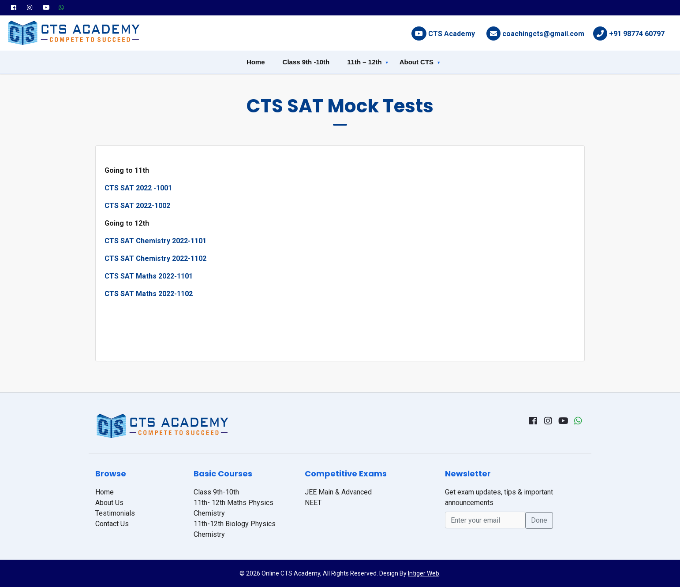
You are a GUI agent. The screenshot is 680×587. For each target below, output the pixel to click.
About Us (109, 502)
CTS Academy (451, 34)
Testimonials (115, 513)
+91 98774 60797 (637, 34)
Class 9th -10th (306, 62)
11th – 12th (364, 62)
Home (256, 62)
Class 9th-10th (216, 492)
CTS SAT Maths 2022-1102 (149, 294)
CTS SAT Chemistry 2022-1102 (155, 258)
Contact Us (112, 524)
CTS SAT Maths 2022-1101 (149, 276)
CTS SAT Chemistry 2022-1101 (155, 241)
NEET (313, 502)
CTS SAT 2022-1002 (137, 205)
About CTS (416, 62)
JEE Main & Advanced (338, 492)
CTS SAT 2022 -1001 (138, 188)
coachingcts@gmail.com (543, 34)
